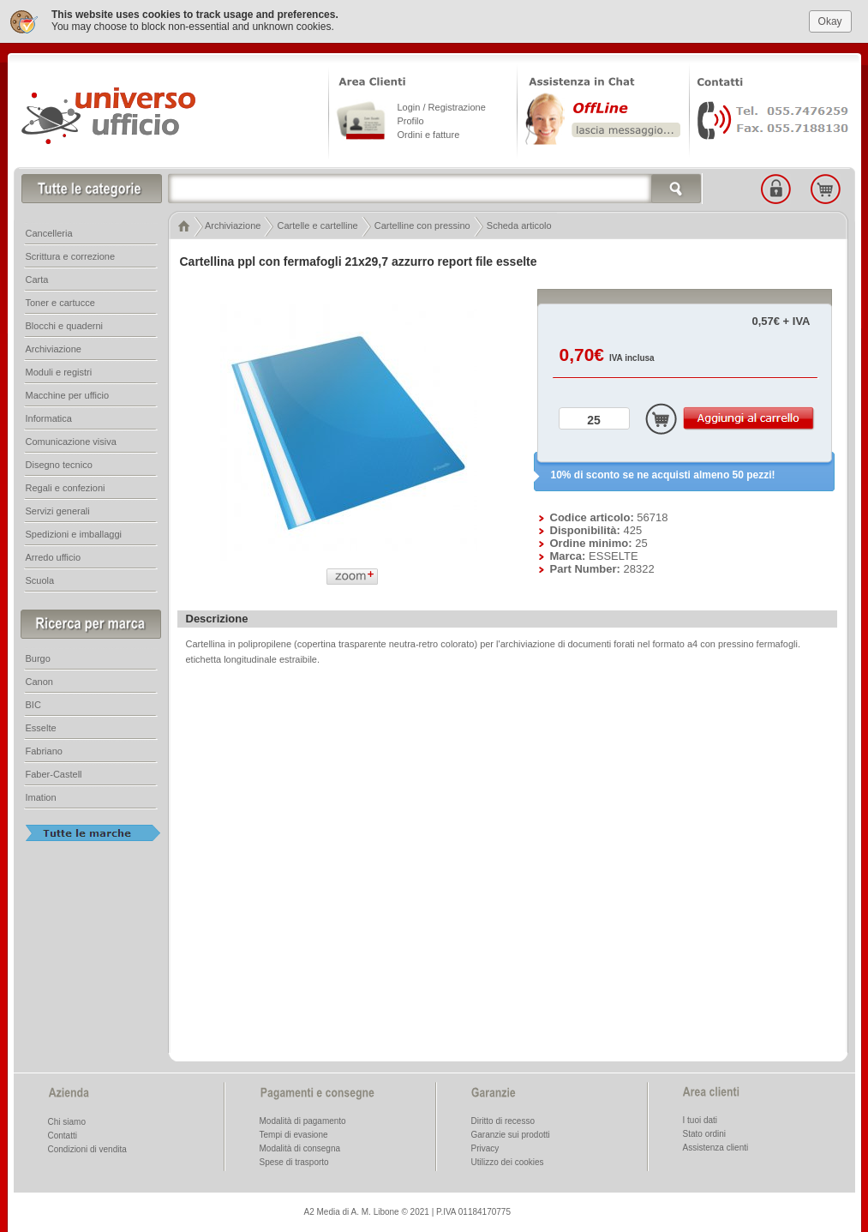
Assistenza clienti (716, 1147)
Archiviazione (232, 225)
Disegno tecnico (59, 465)
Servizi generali (58, 511)
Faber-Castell (54, 774)
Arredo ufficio (53, 557)
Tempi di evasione (294, 1134)
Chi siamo (67, 1122)
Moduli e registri (59, 372)
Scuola (40, 580)
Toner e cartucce (60, 302)
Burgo (38, 658)
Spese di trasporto (294, 1162)
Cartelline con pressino (422, 225)
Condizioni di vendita (87, 1149)
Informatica (49, 418)
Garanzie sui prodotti (510, 1134)
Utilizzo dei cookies (507, 1162)
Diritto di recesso (503, 1121)
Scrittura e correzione (71, 256)
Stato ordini (705, 1134)
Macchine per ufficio (68, 395)
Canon (39, 681)
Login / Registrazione (442, 107)
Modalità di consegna (300, 1148)
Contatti (62, 1135)
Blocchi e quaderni (65, 326)
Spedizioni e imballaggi (74, 534)
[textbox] (435, 188)
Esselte (41, 728)
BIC (33, 705)
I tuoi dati (700, 1120)
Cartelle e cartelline (318, 225)
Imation (41, 797)
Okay (830, 21)
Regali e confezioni (65, 488)
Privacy (485, 1148)
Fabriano (44, 751)
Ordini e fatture (429, 134)
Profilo (411, 121)
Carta (37, 279)
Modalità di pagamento (303, 1121)
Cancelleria (49, 233)
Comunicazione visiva (71, 441)
